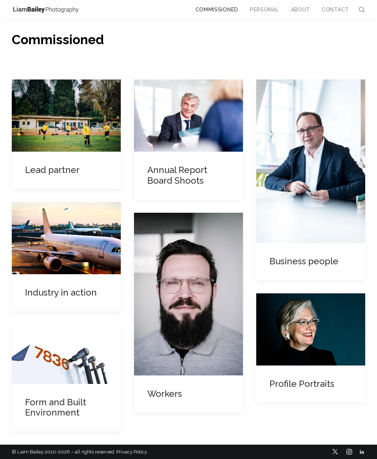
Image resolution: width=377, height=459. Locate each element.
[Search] (362, 9)
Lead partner (52, 170)
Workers (164, 393)
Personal (264, 10)
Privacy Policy (131, 452)
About (300, 10)
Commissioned (216, 10)
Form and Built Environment (55, 407)
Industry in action (61, 292)
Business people (303, 261)
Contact (335, 10)
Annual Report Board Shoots (177, 175)
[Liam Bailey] (46, 9)
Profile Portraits (301, 383)
